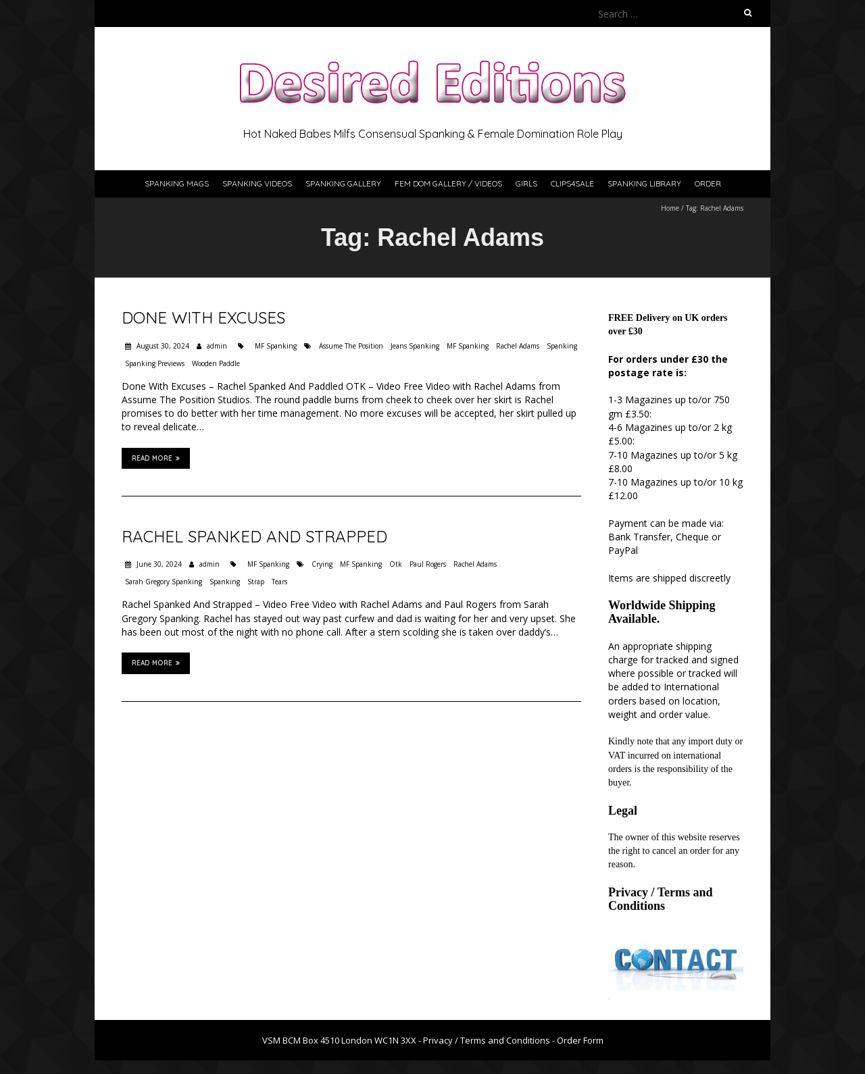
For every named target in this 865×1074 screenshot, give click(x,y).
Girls (526, 183)
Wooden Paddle (216, 363)
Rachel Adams (517, 346)
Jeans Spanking (415, 346)
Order (708, 183)
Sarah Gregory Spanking (163, 581)
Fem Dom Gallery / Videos (448, 183)
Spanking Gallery (343, 183)
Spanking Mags (177, 183)
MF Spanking (276, 346)
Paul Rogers (428, 564)
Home (670, 208)
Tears (279, 581)
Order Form (580, 1040)
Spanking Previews (154, 363)
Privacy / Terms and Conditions (660, 899)
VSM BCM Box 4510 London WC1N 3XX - (342, 1040)
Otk (395, 564)
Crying (322, 564)
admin (217, 346)
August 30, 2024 (161, 346)
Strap (255, 581)
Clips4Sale (572, 183)
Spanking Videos (257, 183)
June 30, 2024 (158, 564)
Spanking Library (644, 183)
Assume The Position (351, 346)
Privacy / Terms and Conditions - (490, 1040)
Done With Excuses (203, 317)
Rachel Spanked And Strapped (254, 536)
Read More (156, 458)
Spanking (562, 346)
